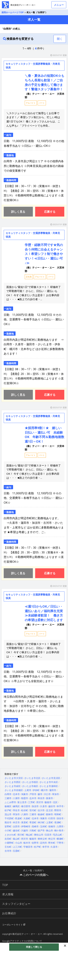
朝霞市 (24, 798)
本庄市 (16, 822)
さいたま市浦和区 (49, 786)
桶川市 (44, 790)
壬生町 (8, 846)
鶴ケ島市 (59, 830)
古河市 (8, 850)
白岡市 (8, 794)
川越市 (24, 830)
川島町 (32, 830)
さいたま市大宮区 (14, 778)
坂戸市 (41, 830)
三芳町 (31, 802)
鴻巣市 (24, 794)
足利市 (43, 842)
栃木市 (26, 842)
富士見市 (22, 802)
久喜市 (43, 806)
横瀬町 (60, 838)
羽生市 (16, 810)
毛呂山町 (57, 834)
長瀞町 (57, 822)
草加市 (55, 794)
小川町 (8, 830)
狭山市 (49, 830)
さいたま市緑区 (13, 786)
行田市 (51, 818)
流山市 (8, 814)
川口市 (47, 794)
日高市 (48, 834)
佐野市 (35, 842)
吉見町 (8, 838)
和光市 (41, 798)
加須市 (35, 806)
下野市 (60, 842)
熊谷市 (8, 822)
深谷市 (60, 818)
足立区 (49, 810)
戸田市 (32, 794)
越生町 (16, 830)
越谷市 (51, 806)
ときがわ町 (10, 834)
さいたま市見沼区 (51, 778)
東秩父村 (42, 838)
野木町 (51, 842)
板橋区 (8, 806)
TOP (5, 885)
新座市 (49, 798)
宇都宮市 (28, 846)
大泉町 (26, 818)
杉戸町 (8, 810)
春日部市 (25, 806)
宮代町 (32, 810)
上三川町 (17, 846)
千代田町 (9, 818)
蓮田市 (52, 790)
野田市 (57, 810)
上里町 (49, 822)
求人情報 (7, 894)
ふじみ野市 (10, 802)
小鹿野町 (9, 842)
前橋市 (51, 826)
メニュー (59, 4)
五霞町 (16, 850)
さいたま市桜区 (30, 782)
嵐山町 (16, 838)
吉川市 (41, 810)
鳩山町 (29, 834)
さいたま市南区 (30, 786)
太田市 (16, 826)
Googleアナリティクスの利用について (22, 940)
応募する (49, 212)
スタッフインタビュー (16, 904)
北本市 (16, 794)
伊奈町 (36, 790)
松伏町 (24, 810)
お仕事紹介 (9, 913)
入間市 (60, 826)
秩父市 (51, 838)
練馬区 (16, 806)
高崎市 (35, 826)
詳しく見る (18, 212)
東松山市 (38, 834)
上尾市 (27, 790)
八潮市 (16, 798)
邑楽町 (18, 818)
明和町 (57, 814)
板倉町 (41, 814)
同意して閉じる (34, 946)
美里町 (24, 822)
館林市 (49, 814)
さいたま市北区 (32, 778)
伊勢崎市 (25, 826)
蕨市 (40, 794)
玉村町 (43, 826)
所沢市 (39, 802)
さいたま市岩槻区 (14, 790)
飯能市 (48, 802)
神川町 (41, 822)
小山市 (18, 842)
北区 (55, 802)
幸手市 (60, 806)
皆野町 (8, 826)
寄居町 (32, 822)
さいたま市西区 (13, 782)
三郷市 (8, 798)
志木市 (32, 798)
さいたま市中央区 (49, 782)
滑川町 (20, 834)
